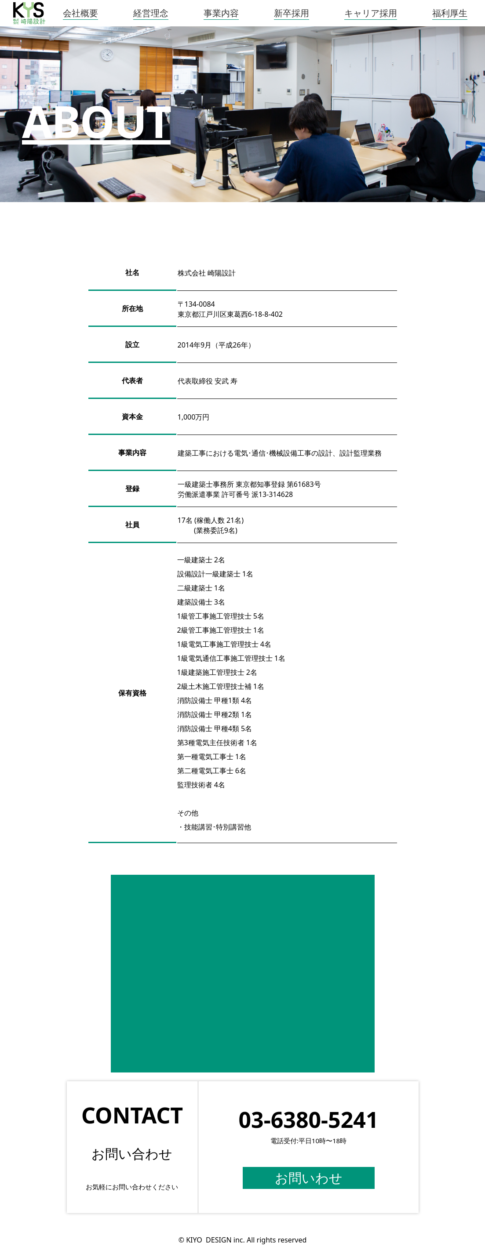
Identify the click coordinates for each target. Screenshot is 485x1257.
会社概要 (80, 13)
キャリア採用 (370, 13)
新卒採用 (291, 13)
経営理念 (150, 13)
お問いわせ (309, 1178)
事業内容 (221, 13)
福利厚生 (449, 13)
